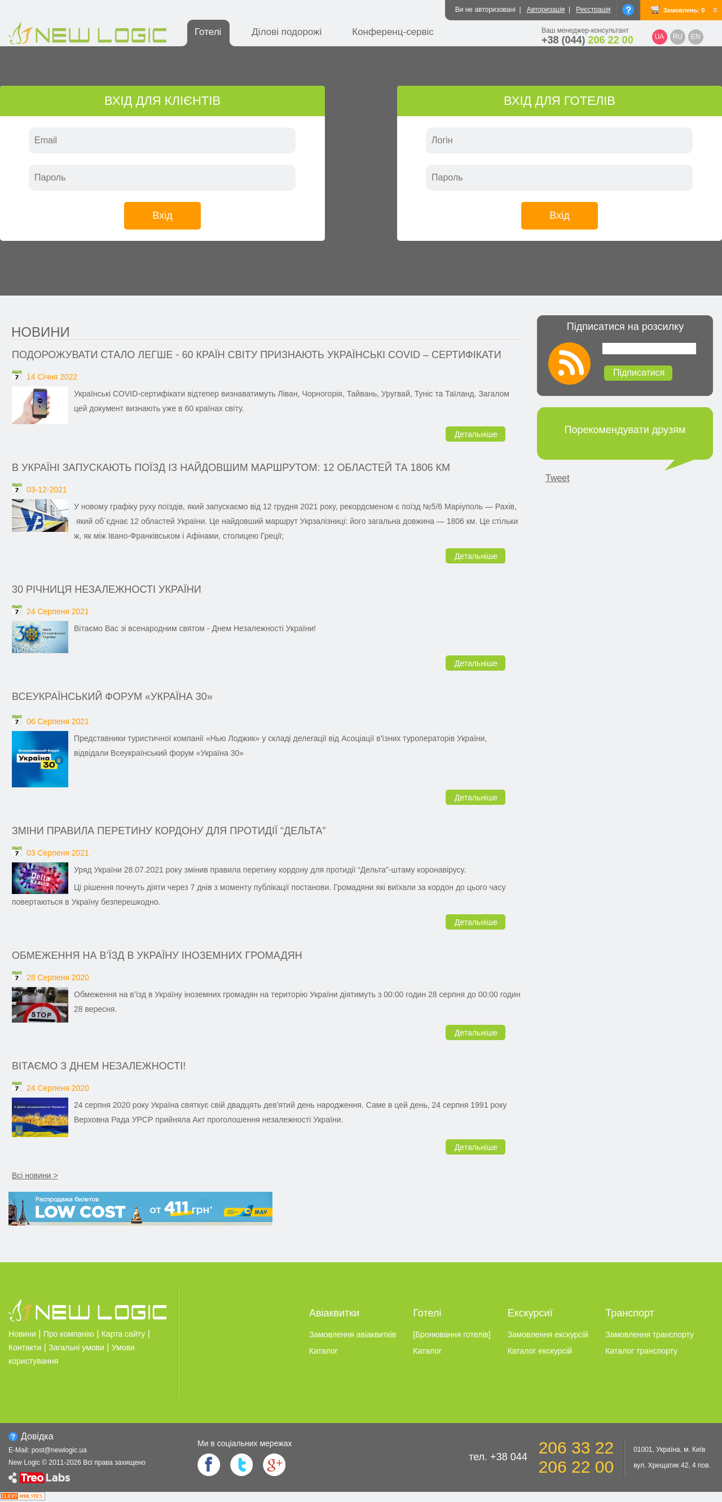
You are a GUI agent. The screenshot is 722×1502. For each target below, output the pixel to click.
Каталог (323, 1350)
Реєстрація (593, 10)
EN (696, 37)
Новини (40, 332)
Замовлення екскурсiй (548, 1334)
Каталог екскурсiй (540, 1350)
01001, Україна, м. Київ (669, 1449)
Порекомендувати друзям (625, 429)
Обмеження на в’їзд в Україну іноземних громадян (157, 955)
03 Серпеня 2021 (58, 852)
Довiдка (37, 1436)
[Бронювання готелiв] (451, 1334)
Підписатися (638, 372)
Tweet (557, 478)
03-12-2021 (47, 489)
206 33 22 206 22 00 (576, 1457)
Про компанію (68, 1333)
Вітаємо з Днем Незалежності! (99, 1066)
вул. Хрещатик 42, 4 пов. (672, 1465)
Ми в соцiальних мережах (244, 1443)
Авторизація (546, 10)
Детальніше (476, 434)
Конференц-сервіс (393, 32)
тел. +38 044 (498, 1457)
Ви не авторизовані (485, 10)
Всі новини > (35, 1175)
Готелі (208, 32)
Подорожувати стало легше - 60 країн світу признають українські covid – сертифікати (256, 354)
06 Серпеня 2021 (58, 721)
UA (659, 37)
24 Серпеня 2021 (58, 611)
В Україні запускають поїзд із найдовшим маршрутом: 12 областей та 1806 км (231, 467)
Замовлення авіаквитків (352, 1334)
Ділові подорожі (287, 32)
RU (678, 37)
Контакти (24, 1347)
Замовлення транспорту (649, 1334)
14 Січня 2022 (52, 376)
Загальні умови (76, 1347)
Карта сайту (124, 1333)
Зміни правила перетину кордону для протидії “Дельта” (168, 830)
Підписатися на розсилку (625, 326)
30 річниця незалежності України (106, 589)
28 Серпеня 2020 (58, 977)
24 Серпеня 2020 (58, 1088)
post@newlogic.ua (59, 1450)
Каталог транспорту (641, 1350)
